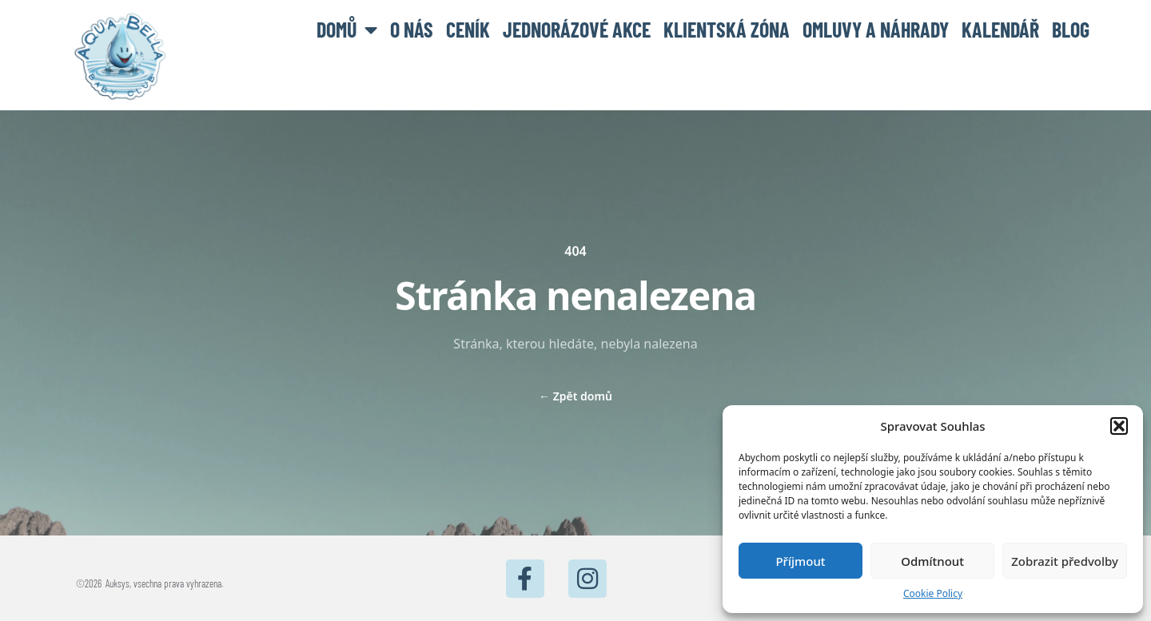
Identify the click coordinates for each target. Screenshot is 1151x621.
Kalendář (1000, 29)
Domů (347, 29)
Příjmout (800, 561)
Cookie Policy (932, 593)
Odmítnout (932, 561)
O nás (411, 29)
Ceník (468, 29)
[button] (1119, 426)
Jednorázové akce (577, 29)
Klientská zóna (726, 29)
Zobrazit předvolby (1064, 561)
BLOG (1070, 29)
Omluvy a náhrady (876, 29)
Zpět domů (575, 396)
